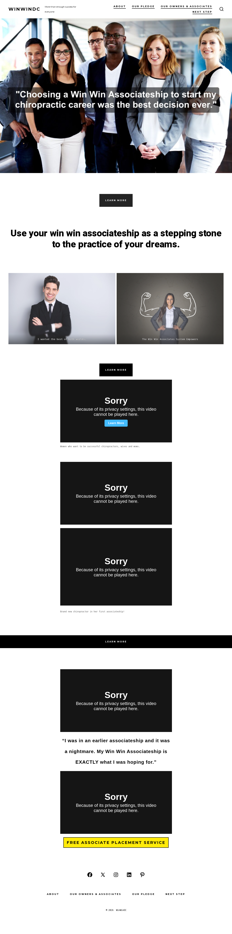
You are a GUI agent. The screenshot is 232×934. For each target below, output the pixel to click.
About (120, 6)
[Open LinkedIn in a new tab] (129, 875)
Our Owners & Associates (186, 6)
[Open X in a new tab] (103, 875)
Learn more (116, 369)
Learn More (116, 200)
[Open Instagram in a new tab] (116, 875)
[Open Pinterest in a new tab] (142, 875)
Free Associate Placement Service (116, 842)
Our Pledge (143, 6)
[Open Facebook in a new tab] (90, 875)
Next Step (202, 11)
